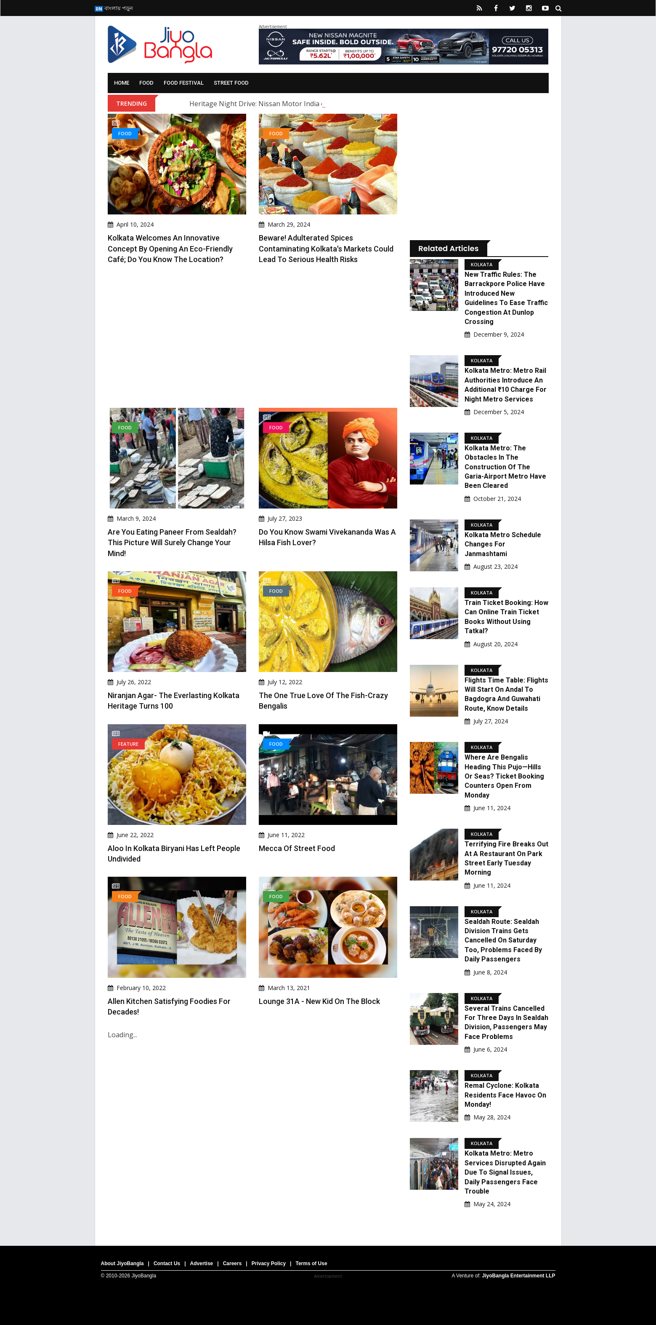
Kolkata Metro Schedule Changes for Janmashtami (503, 544)
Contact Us (167, 1263)
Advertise (201, 1263)
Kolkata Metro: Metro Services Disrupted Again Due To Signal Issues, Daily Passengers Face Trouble (505, 1172)
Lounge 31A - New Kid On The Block (319, 1001)
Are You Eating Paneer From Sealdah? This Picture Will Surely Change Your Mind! (172, 542)
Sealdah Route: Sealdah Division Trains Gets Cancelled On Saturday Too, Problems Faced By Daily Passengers (503, 941)
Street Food (231, 83)
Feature (128, 744)
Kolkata (481, 264)
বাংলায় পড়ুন (114, 8)
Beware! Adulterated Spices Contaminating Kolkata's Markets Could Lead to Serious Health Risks (326, 248)
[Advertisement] (253, 336)
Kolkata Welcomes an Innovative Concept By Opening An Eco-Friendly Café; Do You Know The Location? (170, 248)
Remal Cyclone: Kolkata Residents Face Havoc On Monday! (505, 1094)
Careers (232, 1263)
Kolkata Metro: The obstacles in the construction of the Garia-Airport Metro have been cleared (505, 467)
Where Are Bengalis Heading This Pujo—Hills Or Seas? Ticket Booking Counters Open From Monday (504, 776)
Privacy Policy (269, 1263)
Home (121, 83)
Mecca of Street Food (297, 848)
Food (146, 83)
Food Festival (184, 83)
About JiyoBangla (122, 1263)
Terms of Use (311, 1263)
